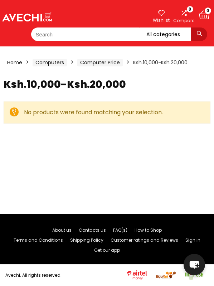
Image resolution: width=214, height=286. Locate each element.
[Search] (199, 34)
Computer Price (100, 62)
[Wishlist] (161, 13)
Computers (49, 62)
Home (14, 62)
